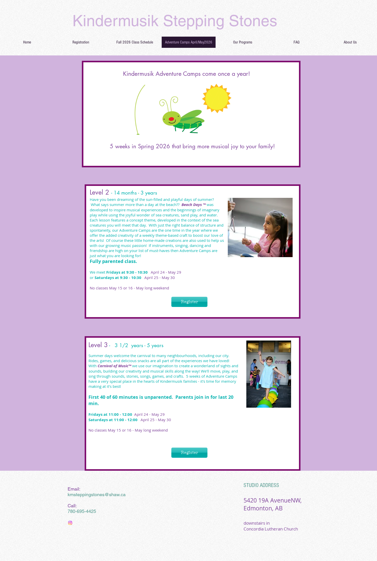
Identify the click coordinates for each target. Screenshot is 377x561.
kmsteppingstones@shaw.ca (97, 494)
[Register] (189, 302)
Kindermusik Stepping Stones (174, 21)
